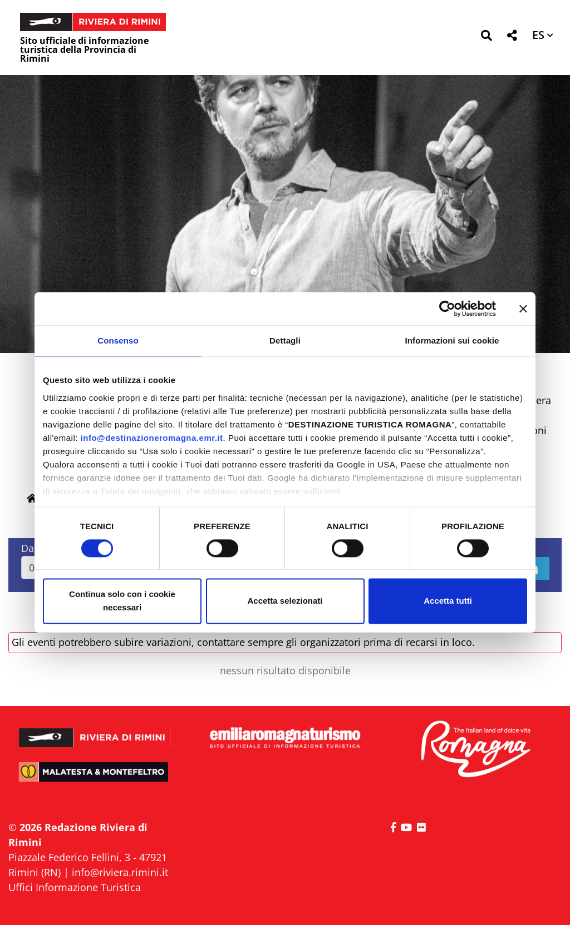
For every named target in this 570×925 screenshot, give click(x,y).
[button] (486, 37)
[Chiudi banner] (523, 308)
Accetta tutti (448, 601)
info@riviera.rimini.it (120, 872)
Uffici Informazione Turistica (74, 887)
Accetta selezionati (284, 601)
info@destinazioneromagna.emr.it (152, 437)
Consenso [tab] (117, 340)
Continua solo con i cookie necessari (122, 601)
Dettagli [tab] (285, 340)
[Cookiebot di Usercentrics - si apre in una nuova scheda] (447, 308)
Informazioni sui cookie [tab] (452, 340)
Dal (29, 548)
